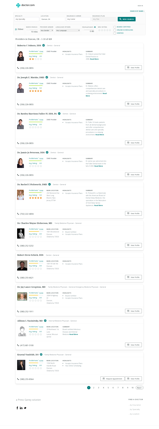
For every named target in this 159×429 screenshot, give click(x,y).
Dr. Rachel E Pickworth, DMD (32, 179)
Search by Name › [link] (137, 10)
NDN (141, 419)
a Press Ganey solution (28, 388)
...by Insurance (135, 393)
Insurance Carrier (74, 15)
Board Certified (122, 26)
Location (44, 15)
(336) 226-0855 (25, 67)
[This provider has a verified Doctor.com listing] (43, 44)
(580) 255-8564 (25, 368)
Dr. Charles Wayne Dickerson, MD (34, 216)
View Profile (133, 67)
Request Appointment (111, 368)
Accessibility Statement (125, 419)
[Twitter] (25, 396)
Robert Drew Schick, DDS (30, 247)
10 (132, 376)
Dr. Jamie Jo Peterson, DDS (31, 148)
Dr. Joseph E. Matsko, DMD (31, 75)
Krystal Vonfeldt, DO (28, 344)
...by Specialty (134, 398)
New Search (126, 18)
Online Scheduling (123, 29)
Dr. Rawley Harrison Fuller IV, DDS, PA (37, 110)
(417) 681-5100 (25, 336)
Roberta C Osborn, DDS (29, 44)
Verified (119, 32)
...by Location (134, 402)
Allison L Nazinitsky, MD (30, 311)
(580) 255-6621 (25, 270)
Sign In (140, 6)
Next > (139, 376)
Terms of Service (104, 419)
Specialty (18, 15)
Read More (94, 58)
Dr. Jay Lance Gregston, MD (31, 278)
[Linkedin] (21, 396)
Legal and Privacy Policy (82, 419)
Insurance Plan (98, 15)
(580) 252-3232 (25, 239)
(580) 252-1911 (25, 303)
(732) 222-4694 (25, 208)
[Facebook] (17, 396)
